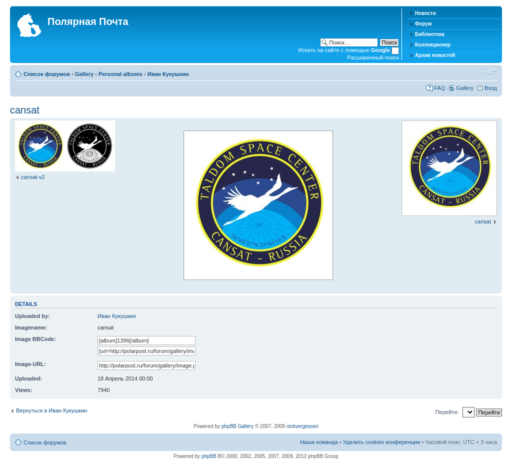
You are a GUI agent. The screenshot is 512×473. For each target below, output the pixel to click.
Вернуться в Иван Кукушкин (51, 411)
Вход (490, 88)
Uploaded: (28, 379)
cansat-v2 (33, 177)
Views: (23, 390)
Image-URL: (30, 364)
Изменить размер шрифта (489, 72)
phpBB (209, 456)
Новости (425, 13)
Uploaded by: (32, 316)
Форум (423, 23)
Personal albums (120, 74)
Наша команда (319, 442)
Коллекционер (432, 45)
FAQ (439, 88)
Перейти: (447, 412)
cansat (25, 110)
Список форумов (47, 74)
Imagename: (31, 327)
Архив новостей (435, 55)
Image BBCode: (35, 339)
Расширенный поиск (373, 57)
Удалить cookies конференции (381, 442)
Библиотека (429, 34)
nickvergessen (302, 426)
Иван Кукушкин (168, 74)
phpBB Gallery (238, 426)
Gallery (84, 74)
